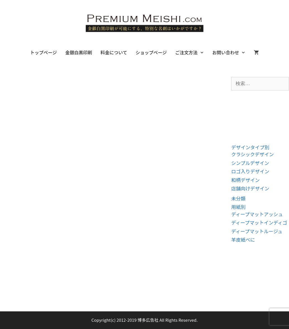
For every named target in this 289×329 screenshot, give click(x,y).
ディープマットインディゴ (259, 222)
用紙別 (238, 206)
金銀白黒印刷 (78, 52)
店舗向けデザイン (250, 188)
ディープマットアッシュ (257, 214)
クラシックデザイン (252, 154)
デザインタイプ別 (250, 147)
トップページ (43, 52)
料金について (113, 52)
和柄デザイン (245, 179)
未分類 (238, 198)
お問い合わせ (231, 52)
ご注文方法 (191, 52)
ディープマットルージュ (256, 231)
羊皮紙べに (243, 239)
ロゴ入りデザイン (250, 171)
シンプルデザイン (250, 162)
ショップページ (151, 52)
